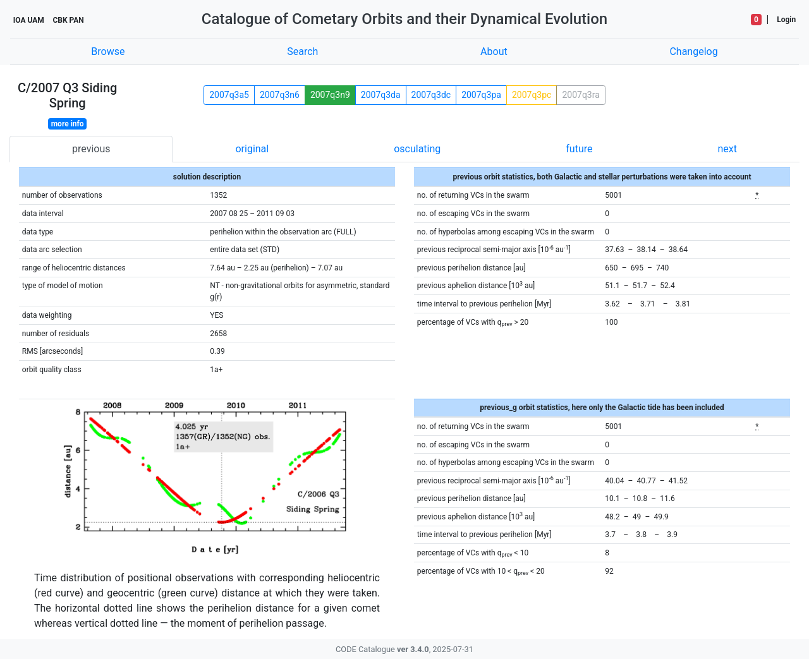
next (727, 149)
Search (302, 51)
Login (786, 19)
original (252, 149)
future (579, 149)
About (494, 51)
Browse (108, 51)
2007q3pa (481, 95)
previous (91, 149)
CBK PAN (67, 20)
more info (67, 123)
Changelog (693, 51)
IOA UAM (28, 20)
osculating (417, 149)
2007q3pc (532, 95)
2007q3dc (431, 95)
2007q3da (381, 95)
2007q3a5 (229, 95)
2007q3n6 (280, 95)
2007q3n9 (330, 95)
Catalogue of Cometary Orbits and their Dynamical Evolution (404, 19)
